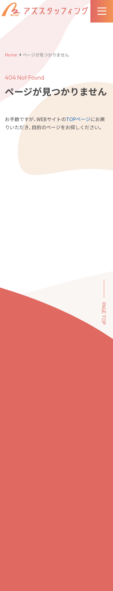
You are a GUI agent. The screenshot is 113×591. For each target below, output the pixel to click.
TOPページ (78, 119)
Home (11, 55)
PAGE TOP (104, 313)
